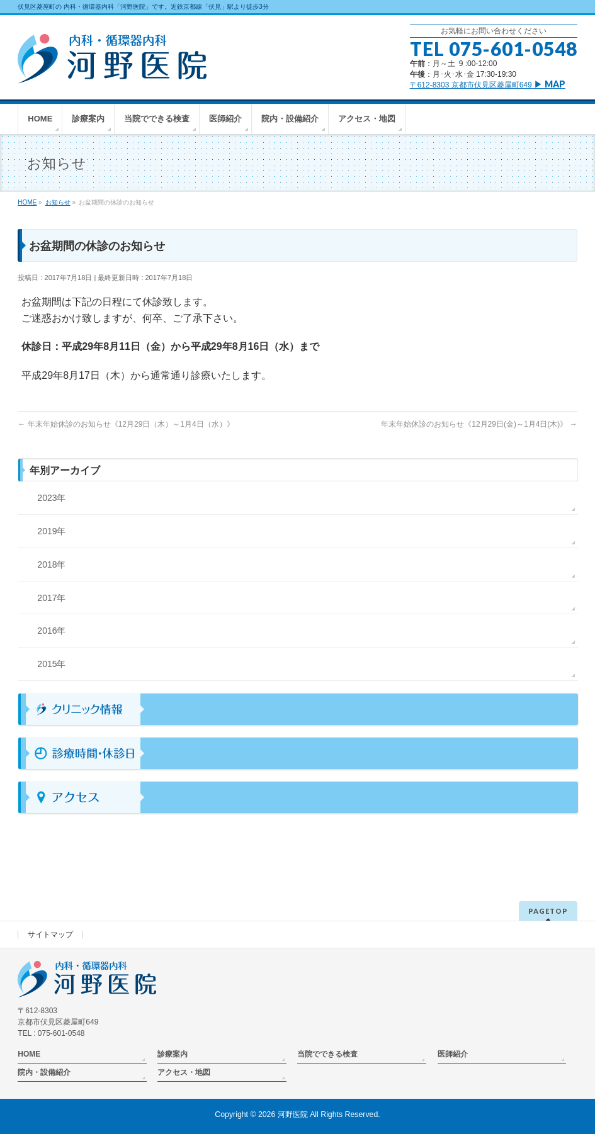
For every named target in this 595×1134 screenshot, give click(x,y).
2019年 (51, 531)
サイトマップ (50, 934)
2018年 (51, 564)
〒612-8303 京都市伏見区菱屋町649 (487, 85)
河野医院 (293, 1114)
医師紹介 (453, 1054)
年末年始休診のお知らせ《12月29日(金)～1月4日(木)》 (479, 424)
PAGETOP (548, 911)
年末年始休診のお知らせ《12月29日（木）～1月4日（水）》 (126, 424)
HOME (29, 1054)
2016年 (51, 631)
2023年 (51, 498)
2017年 (51, 598)
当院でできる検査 (327, 1054)
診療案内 (172, 1054)
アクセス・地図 (183, 1072)
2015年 (51, 664)
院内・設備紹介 (44, 1072)
